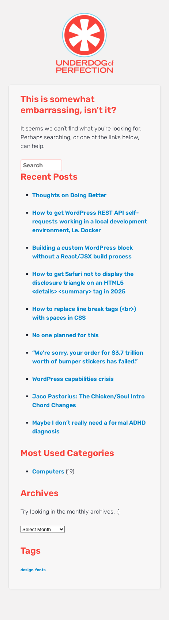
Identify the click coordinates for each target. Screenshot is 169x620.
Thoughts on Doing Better (69, 195)
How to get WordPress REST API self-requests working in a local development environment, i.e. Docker (89, 221)
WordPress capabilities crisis (73, 378)
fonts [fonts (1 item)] (40, 570)
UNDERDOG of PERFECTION (84, 36)
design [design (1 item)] (27, 570)
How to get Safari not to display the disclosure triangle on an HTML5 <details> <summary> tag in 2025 (83, 282)
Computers (48, 471)
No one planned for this (65, 335)
